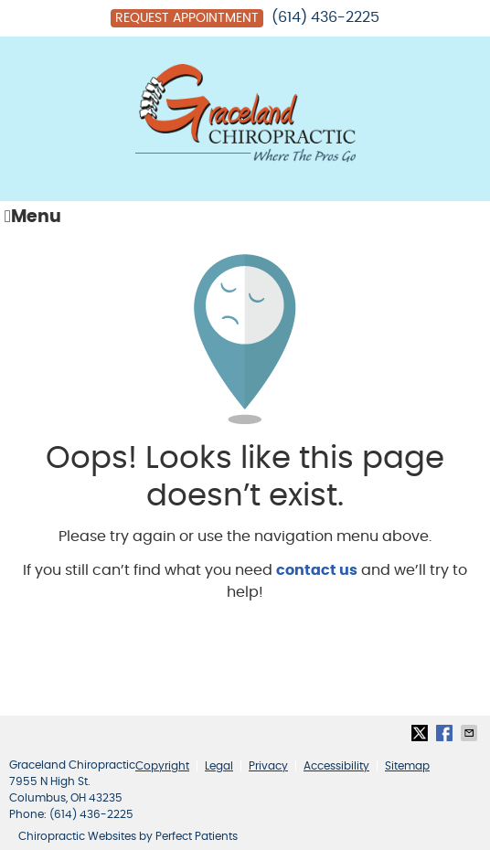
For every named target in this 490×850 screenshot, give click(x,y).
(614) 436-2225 (325, 17)
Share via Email (471, 733)
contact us (316, 570)
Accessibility (336, 765)
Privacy (268, 765)
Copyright (162, 765)
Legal (219, 765)
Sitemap (407, 765)
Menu (33, 216)
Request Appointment (187, 18)
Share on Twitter (421, 733)
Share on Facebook (446, 733)
